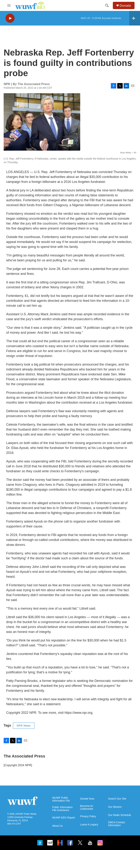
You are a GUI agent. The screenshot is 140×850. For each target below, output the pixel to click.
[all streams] (134, 18)
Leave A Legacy (89, 824)
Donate (125, 5)
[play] (10, 18)
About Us (57, 826)
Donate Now (87, 798)
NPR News (24, 725)
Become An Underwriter (86, 807)
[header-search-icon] (107, 5)
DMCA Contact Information (116, 824)
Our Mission (115, 807)
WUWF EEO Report (63, 817)
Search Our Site (117, 798)
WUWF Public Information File (61, 799)
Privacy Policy (88, 816)
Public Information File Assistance (62, 809)
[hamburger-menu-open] (8, 5)
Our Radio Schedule (119, 815)
